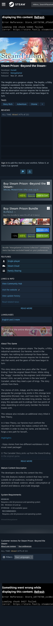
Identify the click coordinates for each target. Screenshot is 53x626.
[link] (27, 197)
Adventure (21, 106)
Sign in (4, 164)
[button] (26, 116)
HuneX (13, 72)
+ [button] (42, 106)
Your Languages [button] (22, 559)
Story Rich (7, 106)
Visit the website (11, 291)
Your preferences (25, 548)
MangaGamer (16, 74)
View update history (11, 297)
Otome (34, 106)
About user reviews (8, 548)
